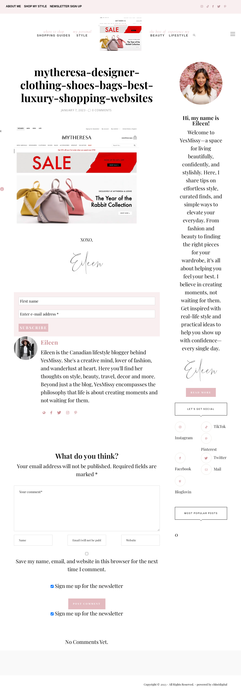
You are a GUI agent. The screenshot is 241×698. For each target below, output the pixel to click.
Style (82, 33)
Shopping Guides (54, 33)
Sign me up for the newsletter (87, 586)
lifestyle (178, 33)
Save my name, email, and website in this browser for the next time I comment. (87, 565)
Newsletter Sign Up (66, 6)
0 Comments (102, 110)
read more (201, 392)
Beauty (158, 33)
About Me (13, 6)
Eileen (49, 342)
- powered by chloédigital (210, 684)
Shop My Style (35, 6)
